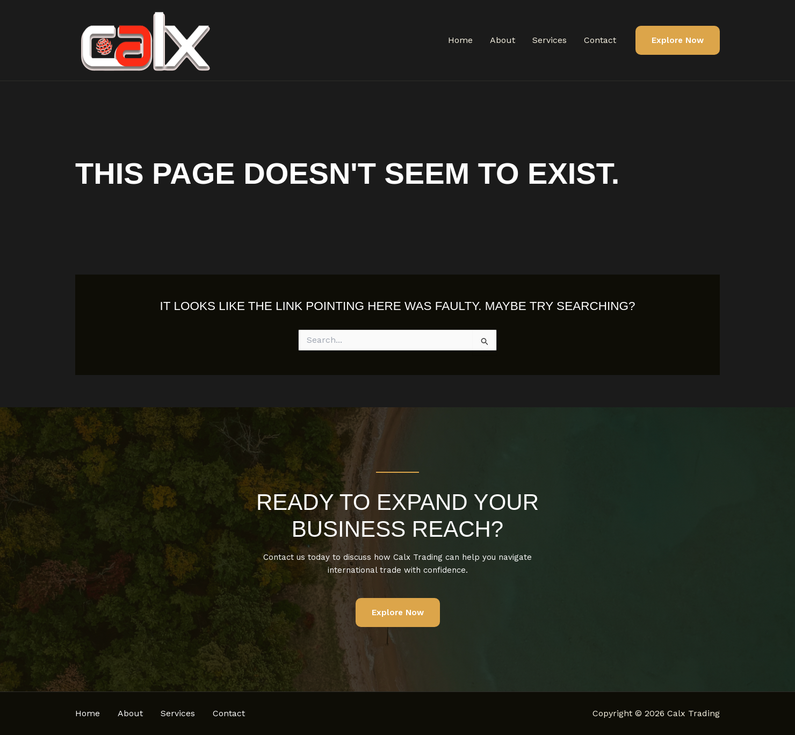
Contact (600, 40)
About (502, 40)
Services (549, 40)
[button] (677, 40)
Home (460, 40)
